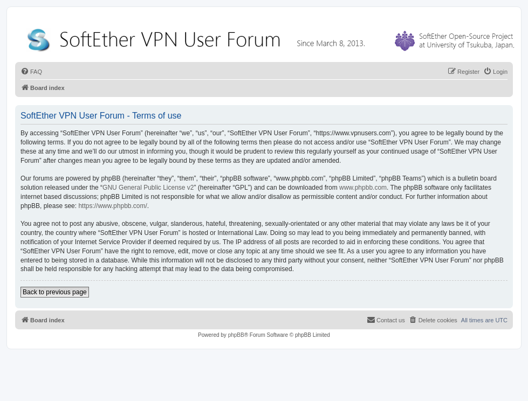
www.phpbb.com (363, 187)
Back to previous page (55, 292)
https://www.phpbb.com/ (112, 206)
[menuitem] (31, 71)
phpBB (236, 335)
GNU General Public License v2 (148, 187)
